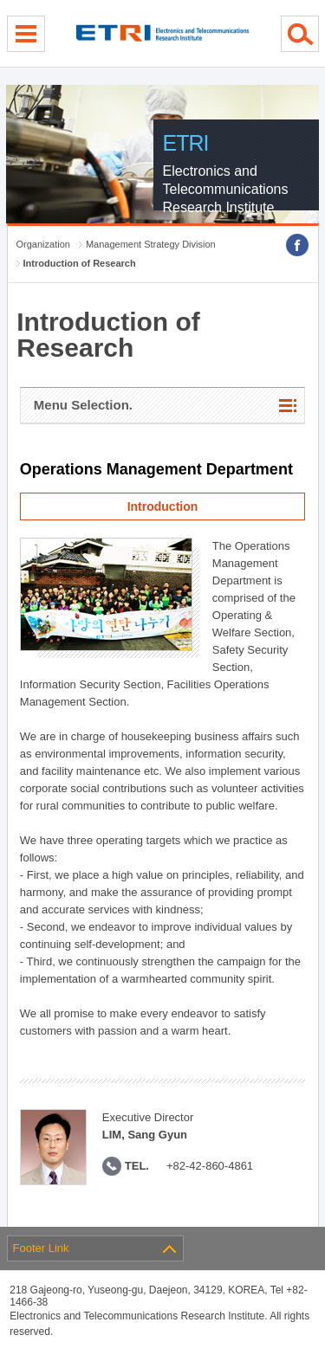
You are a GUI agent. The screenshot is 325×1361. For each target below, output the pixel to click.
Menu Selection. (83, 404)
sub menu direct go (0, 0)
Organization (43, 244)
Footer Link (41, 1248)
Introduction (162, 506)
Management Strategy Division (151, 244)
